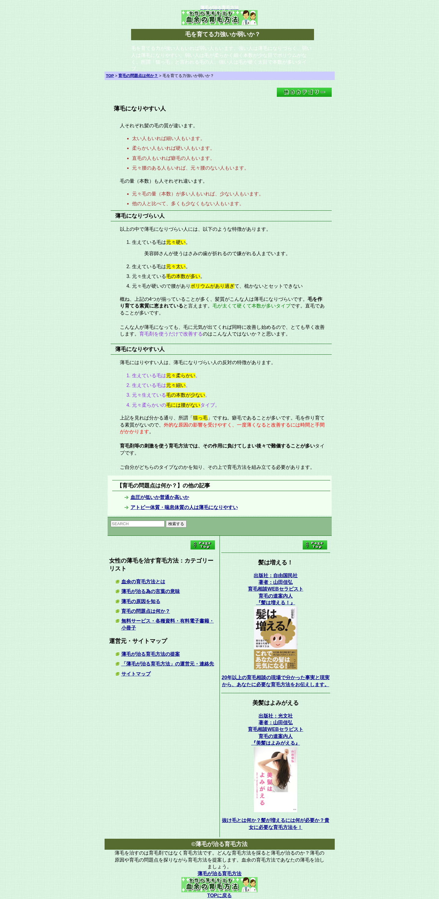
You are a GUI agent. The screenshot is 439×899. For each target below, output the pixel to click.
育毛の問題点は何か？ (145, 611)
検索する (176, 523)
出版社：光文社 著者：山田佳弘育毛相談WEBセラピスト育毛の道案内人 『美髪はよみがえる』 (275, 729)
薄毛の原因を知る (140, 601)
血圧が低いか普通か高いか (159, 497)
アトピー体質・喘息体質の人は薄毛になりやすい (184, 507)
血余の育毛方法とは (143, 581)
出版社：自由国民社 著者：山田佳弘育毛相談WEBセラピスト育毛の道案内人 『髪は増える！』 (275, 589)
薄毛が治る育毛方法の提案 (150, 654)
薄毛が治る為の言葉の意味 (150, 591)
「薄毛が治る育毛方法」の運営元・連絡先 (167, 663)
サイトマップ (136, 673)
